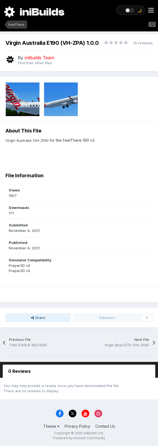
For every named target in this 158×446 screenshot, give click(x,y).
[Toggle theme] (130, 10)
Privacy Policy (77, 426)
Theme (51, 426)
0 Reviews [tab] (19, 371)
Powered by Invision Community (79, 438)
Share (38, 318)
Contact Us (105, 426)
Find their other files (35, 63)
